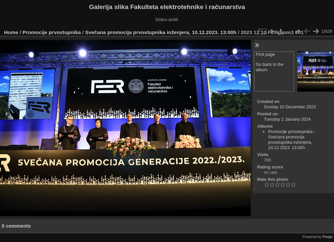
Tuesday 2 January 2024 (287, 119)
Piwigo (327, 237)
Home (11, 32)
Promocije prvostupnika (52, 32)
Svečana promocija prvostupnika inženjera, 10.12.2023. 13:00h (160, 32)
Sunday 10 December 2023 (290, 106)
